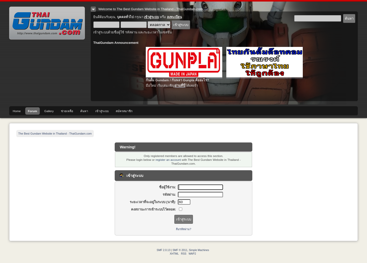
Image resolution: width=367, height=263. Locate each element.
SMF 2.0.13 (164, 250)
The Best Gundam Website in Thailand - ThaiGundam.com (47, 23)
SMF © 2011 (180, 250)
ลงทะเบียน (174, 17)
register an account (168, 159)
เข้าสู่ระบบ (151, 17)
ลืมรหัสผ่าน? (183, 229)
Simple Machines (199, 250)
